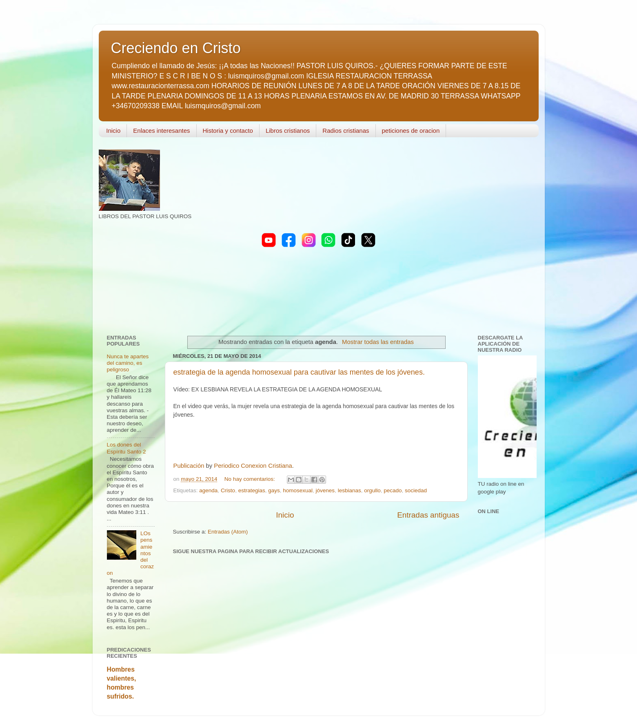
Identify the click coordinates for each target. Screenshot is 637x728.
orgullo (372, 490)
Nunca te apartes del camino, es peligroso (128, 363)
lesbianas (349, 490)
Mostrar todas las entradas (378, 342)
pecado (393, 490)
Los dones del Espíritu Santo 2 (126, 448)
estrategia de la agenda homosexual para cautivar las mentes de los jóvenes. (299, 372)
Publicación (188, 465)
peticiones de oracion (411, 130)
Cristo (228, 490)
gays (274, 490)
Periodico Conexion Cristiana (253, 465)
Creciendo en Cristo (176, 48)
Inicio (113, 130)
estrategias (251, 490)
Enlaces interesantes (161, 130)
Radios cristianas (345, 130)
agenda (208, 490)
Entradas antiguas (428, 515)
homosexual (298, 490)
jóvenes (325, 490)
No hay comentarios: (250, 479)
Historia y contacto (228, 130)
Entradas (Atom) (228, 532)
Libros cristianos (288, 130)
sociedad (416, 490)
